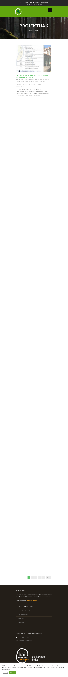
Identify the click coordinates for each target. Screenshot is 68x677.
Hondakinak (29, 81)
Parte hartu (21, 618)
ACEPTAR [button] (12, 673)
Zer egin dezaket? (23, 614)
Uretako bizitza (36, 84)
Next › (48, 577)
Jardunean (21, 622)
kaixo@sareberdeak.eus (40, 2)
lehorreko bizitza (40, 82)
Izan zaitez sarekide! (32, 600)
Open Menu (50, 10)
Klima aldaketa (28, 82)
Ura (29, 84)
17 (43, 577)
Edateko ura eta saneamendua (26, 79)
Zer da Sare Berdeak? (24, 611)
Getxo (23, 86)
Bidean (18, 86)
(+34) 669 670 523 (26, 2)
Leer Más (5, 673)
